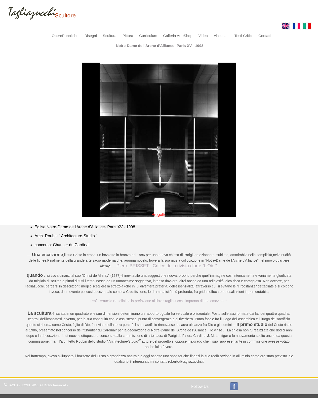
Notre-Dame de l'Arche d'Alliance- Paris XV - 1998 (159, 45)
